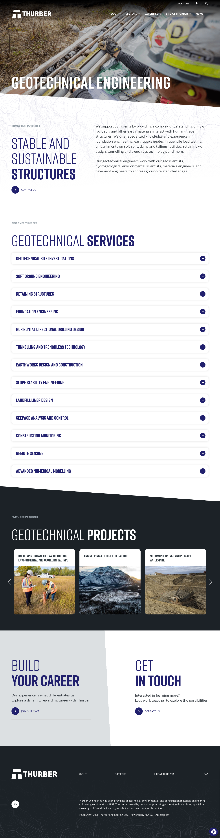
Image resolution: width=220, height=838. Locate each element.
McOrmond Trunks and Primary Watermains (170, 558)
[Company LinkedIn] (197, 3)
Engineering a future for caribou (106, 555)
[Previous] (6, 582)
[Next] (214, 582)
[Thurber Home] (34, 774)
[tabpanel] (44, 582)
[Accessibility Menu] (213, 831)
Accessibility (162, 814)
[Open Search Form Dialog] (206, 3)
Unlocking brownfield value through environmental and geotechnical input (44, 558)
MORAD (149, 814)
